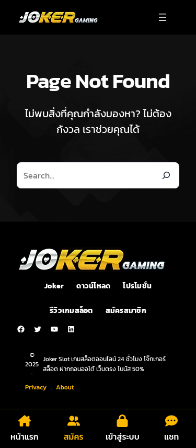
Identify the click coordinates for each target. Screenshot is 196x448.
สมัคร (74, 436)
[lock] (122, 421)
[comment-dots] (171, 421)
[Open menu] (162, 17)
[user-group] (73, 421)
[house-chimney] (24, 421)
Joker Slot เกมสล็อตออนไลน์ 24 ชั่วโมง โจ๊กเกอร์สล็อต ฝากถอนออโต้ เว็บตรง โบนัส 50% (104, 364)
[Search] (166, 175)
